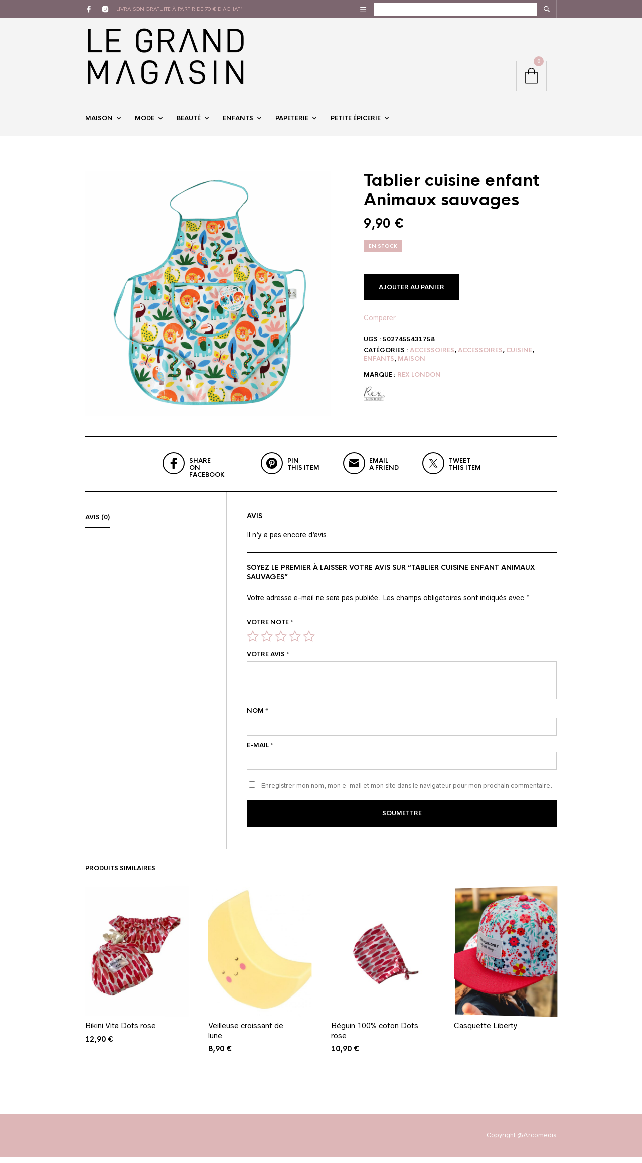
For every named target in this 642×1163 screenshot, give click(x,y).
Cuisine (519, 358)
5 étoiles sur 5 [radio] (309, 643)
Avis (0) (97, 525)
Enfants (238, 122)
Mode (144, 122)
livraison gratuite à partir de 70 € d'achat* (179, 9)
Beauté (189, 122)
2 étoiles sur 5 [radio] (267, 643)
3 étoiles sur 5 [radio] (281, 643)
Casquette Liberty (485, 1031)
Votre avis (268, 662)
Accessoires (432, 358)
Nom (257, 718)
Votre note (270, 630)
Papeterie (291, 122)
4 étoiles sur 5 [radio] (295, 643)
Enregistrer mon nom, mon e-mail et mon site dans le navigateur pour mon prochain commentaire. (406, 793)
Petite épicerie (356, 122)
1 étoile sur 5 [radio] (253, 643)
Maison (99, 122)
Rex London (419, 382)
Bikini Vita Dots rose (120, 1031)
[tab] (155, 525)
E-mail (260, 752)
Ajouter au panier (411, 294)
